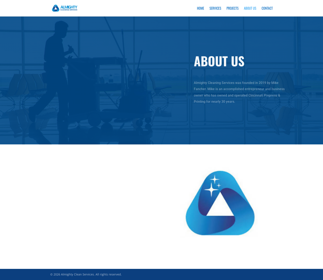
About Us (250, 9)
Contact (267, 9)
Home (200, 9)
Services (215, 9)
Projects (233, 9)
